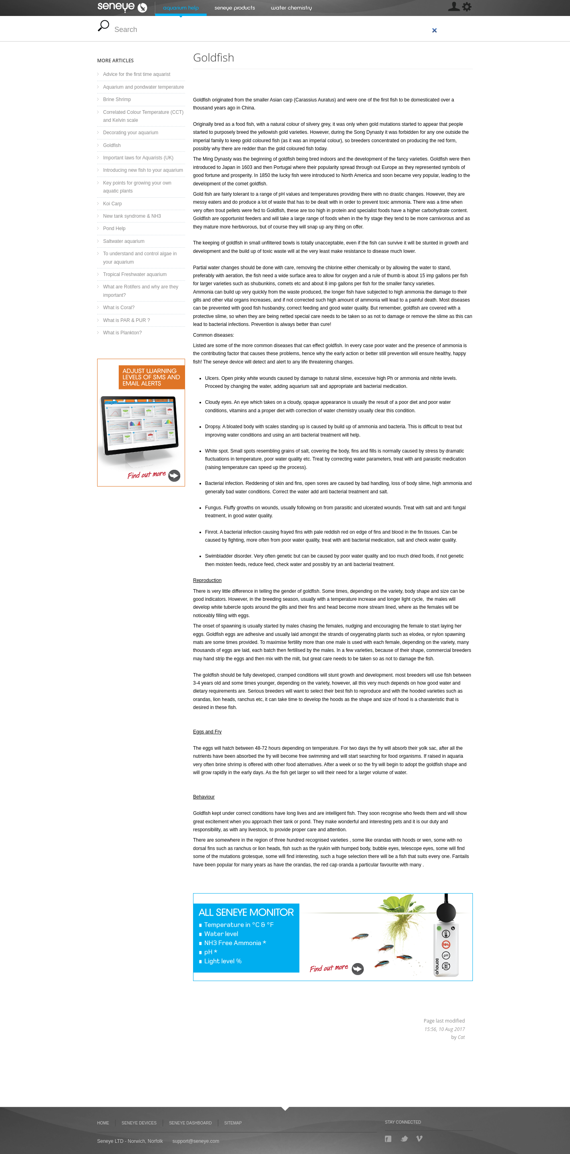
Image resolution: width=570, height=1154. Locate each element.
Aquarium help (181, 7)
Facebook (389, 1139)
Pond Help (114, 228)
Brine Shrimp (117, 99)
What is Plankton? (122, 333)
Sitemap (233, 1123)
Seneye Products (235, 7)
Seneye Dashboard (141, 423)
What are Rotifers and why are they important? (140, 291)
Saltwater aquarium (123, 241)
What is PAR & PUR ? (126, 320)
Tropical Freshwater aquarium (135, 274)
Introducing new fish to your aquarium (143, 170)
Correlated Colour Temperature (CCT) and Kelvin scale (143, 116)
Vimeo (420, 1139)
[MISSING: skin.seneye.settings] (453, 8)
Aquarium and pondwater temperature (143, 87)
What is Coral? (119, 307)
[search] (276, 29)
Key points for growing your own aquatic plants (137, 187)
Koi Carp (112, 204)
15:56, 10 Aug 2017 (445, 1029)
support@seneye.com (196, 1141)
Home (103, 1123)
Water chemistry (291, 7)
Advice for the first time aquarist (136, 74)
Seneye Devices (139, 1123)
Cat (461, 1037)
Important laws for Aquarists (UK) (138, 158)
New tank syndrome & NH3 (132, 216)
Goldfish (112, 145)
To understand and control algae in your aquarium (140, 257)
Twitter (404, 1139)
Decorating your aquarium (130, 132)
